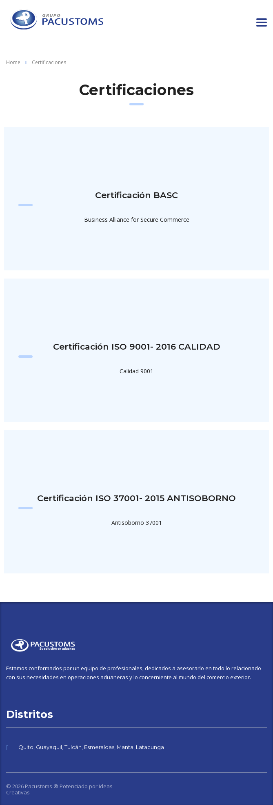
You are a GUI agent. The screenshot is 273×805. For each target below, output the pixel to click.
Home (13, 62)
